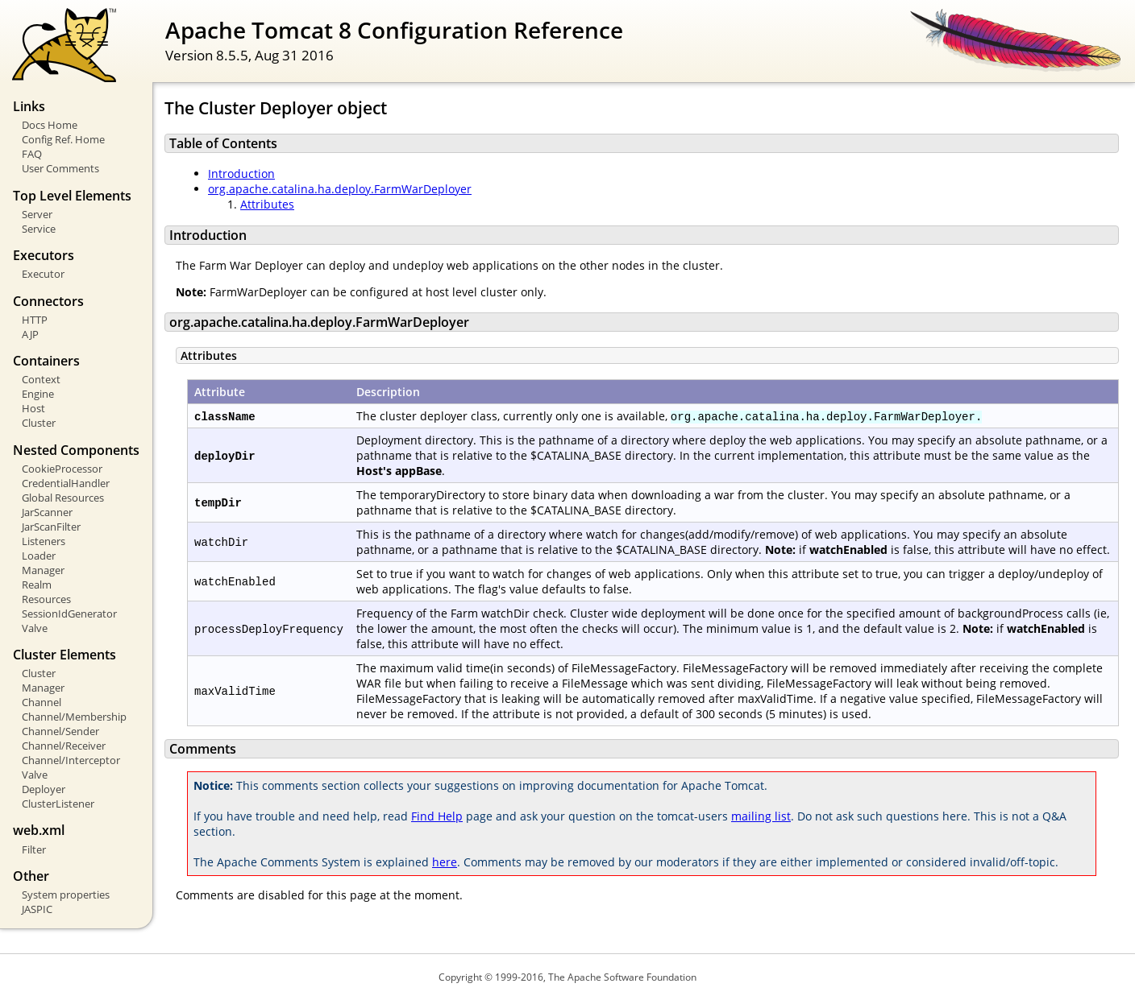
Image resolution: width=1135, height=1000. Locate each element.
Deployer (43, 789)
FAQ (32, 154)
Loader (39, 555)
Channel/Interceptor (71, 760)
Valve (35, 628)
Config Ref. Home (63, 139)
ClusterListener (58, 803)
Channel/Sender (60, 731)
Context (41, 379)
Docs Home (49, 125)
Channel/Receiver (64, 745)
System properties (66, 894)
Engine (38, 393)
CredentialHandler (66, 483)
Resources (46, 599)
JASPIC (37, 909)
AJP (30, 334)
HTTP (35, 319)
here (444, 862)
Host (33, 408)
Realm (37, 584)
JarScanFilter (51, 526)
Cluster (39, 422)
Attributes (267, 204)
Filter (34, 849)
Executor (43, 274)
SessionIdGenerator (69, 613)
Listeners (43, 541)
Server (37, 214)
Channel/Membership (74, 716)
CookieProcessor (62, 468)
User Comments (60, 168)
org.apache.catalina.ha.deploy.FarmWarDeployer (340, 188)
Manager (43, 570)
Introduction (241, 173)
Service (39, 228)
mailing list (761, 816)
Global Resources (63, 497)
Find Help (437, 816)
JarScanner (47, 512)
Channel (41, 702)
